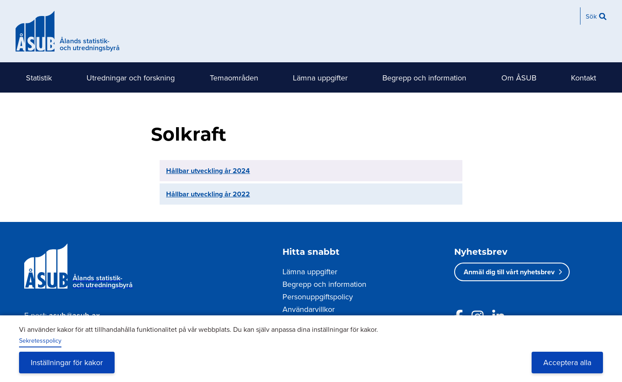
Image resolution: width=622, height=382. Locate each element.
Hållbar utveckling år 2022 (208, 194)
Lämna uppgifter (320, 77)
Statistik (39, 77)
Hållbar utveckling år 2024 (208, 171)
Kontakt (583, 77)
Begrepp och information (424, 77)
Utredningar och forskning (131, 77)
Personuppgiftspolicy (317, 296)
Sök (591, 16)
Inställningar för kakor (67, 362)
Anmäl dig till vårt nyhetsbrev (509, 272)
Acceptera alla (567, 362)
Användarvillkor (308, 309)
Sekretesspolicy (40, 340)
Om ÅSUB (518, 77)
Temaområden (234, 77)
